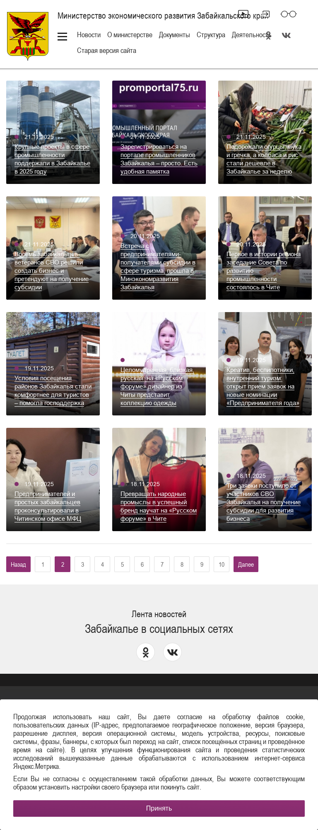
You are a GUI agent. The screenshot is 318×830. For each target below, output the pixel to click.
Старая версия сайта (106, 50)
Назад (18, 564)
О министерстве (129, 34)
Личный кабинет (262, 14)
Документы (174, 34)
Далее (246, 564)
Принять (159, 808)
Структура (211, 34)
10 (221, 564)
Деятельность (252, 34)
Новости (89, 34)
